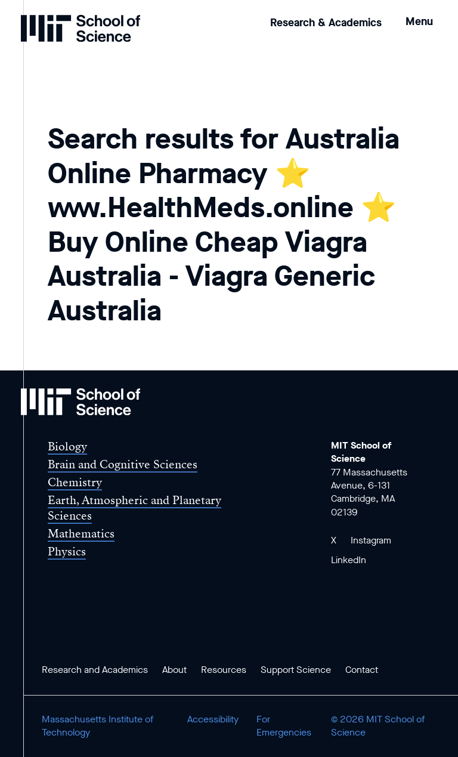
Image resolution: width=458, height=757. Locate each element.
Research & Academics (326, 23)
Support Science (296, 669)
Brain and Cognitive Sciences (122, 464)
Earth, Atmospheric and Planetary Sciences (134, 507)
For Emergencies (283, 726)
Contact (361, 669)
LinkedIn (348, 560)
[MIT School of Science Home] (80, 28)
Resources (223, 669)
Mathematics (81, 534)
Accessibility (213, 719)
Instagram (371, 540)
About (174, 669)
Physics (67, 551)
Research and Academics (95, 669)
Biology (67, 446)
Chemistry (75, 482)
